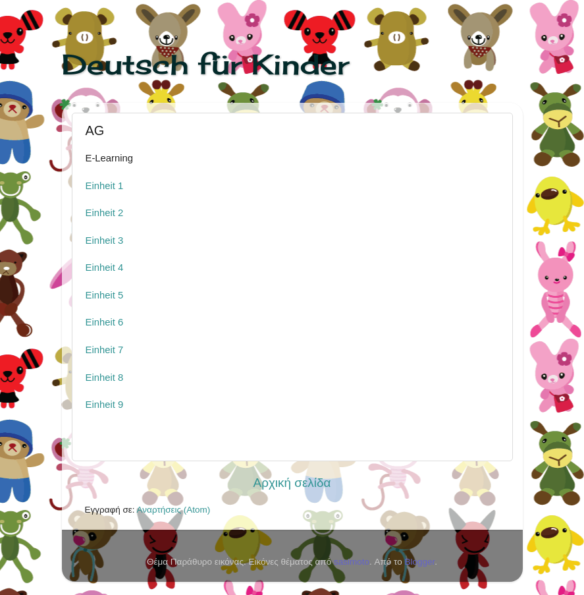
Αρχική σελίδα (292, 483)
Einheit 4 (105, 267)
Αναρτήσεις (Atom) (174, 510)
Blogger (419, 562)
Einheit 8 (105, 377)
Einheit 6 (105, 322)
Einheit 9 (105, 404)
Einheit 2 (105, 213)
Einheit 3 (105, 240)
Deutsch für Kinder (205, 64)
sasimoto (351, 562)
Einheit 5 (105, 295)
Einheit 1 (105, 186)
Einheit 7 (105, 350)
